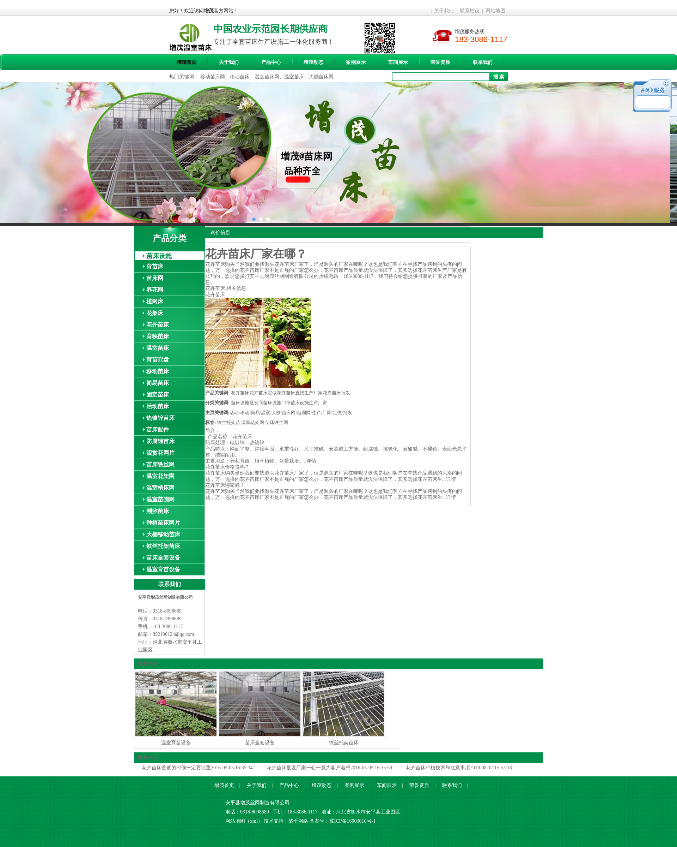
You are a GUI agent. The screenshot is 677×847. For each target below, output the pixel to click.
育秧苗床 (157, 336)
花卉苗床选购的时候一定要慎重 (176, 767)
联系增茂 (470, 10)
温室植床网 (160, 488)
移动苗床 (157, 371)
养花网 (154, 290)
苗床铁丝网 (160, 464)
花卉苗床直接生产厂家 (300, 392)
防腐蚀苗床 (160, 441)
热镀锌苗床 (160, 418)
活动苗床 (157, 406)
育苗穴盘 (157, 360)
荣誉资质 (440, 62)
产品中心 (271, 62)
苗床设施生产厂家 (309, 402)
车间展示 (398, 62)
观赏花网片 (160, 453)
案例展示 (356, 62)
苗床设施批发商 (247, 402)
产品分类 (170, 238)
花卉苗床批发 (336, 392)
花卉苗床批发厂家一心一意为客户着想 (308, 767)
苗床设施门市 (277, 402)
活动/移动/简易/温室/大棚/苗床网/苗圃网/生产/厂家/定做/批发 (291, 412)
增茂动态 (313, 62)
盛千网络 (298, 821)
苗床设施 (159, 256)
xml (254, 821)
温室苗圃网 (160, 499)
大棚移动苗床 (163, 534)
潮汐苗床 (157, 511)
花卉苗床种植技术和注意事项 (438, 767)
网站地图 (495, 10)
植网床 (154, 301)
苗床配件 (157, 430)
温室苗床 (157, 348)
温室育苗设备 (163, 569)
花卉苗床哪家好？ (225, 485)
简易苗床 (157, 383)
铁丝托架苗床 (163, 546)
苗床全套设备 (163, 558)
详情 (311, 461)
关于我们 (444, 10)
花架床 (154, 313)
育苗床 (154, 266)
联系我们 (483, 62)
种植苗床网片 (163, 523)
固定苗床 (157, 395)
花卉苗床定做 (263, 392)
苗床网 (154, 278)
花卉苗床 (157, 325)
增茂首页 (186, 62)
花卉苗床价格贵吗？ (227, 467)
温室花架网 (160, 476)
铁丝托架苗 (228, 422)
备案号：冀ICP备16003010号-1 (343, 821)
